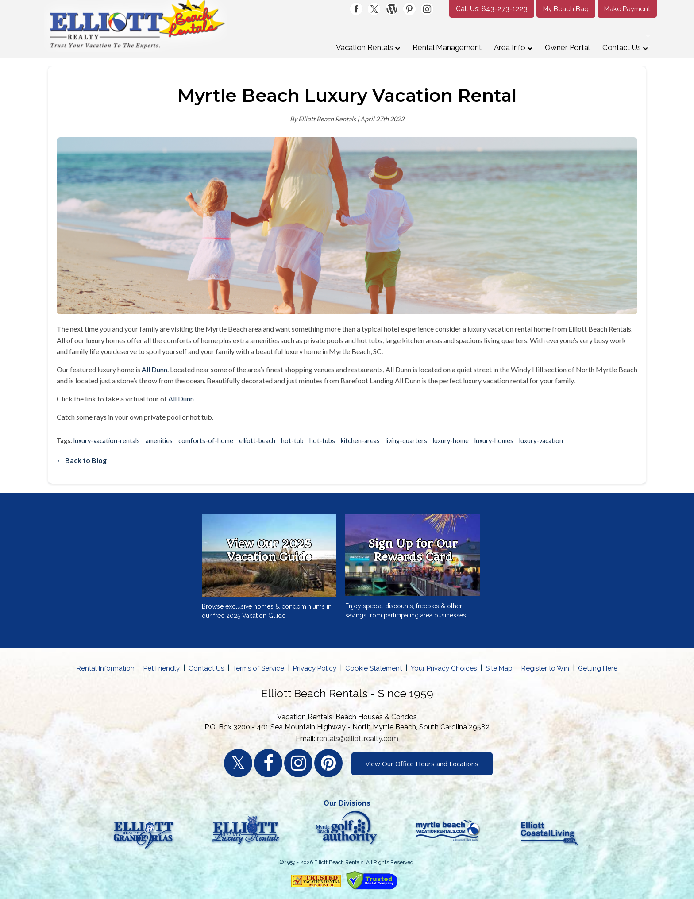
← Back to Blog (82, 460)
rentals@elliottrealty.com (357, 738)
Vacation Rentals (368, 47)
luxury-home (451, 440)
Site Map (499, 668)
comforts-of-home (205, 440)
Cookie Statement (373, 668)
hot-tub (292, 440)
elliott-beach (257, 440)
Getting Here (597, 668)
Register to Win (545, 668)
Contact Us (625, 47)
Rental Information (106, 668)
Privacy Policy (314, 668)
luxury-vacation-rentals (106, 440)
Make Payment (627, 9)
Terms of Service (258, 668)
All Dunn (154, 369)
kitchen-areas (360, 440)
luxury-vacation (541, 440)
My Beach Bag (566, 9)
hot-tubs (322, 440)
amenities (159, 440)
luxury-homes (493, 440)
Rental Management (447, 47)
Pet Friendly (161, 668)
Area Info (513, 47)
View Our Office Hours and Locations (422, 763)
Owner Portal (567, 47)
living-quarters (406, 440)
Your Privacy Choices (444, 668)
